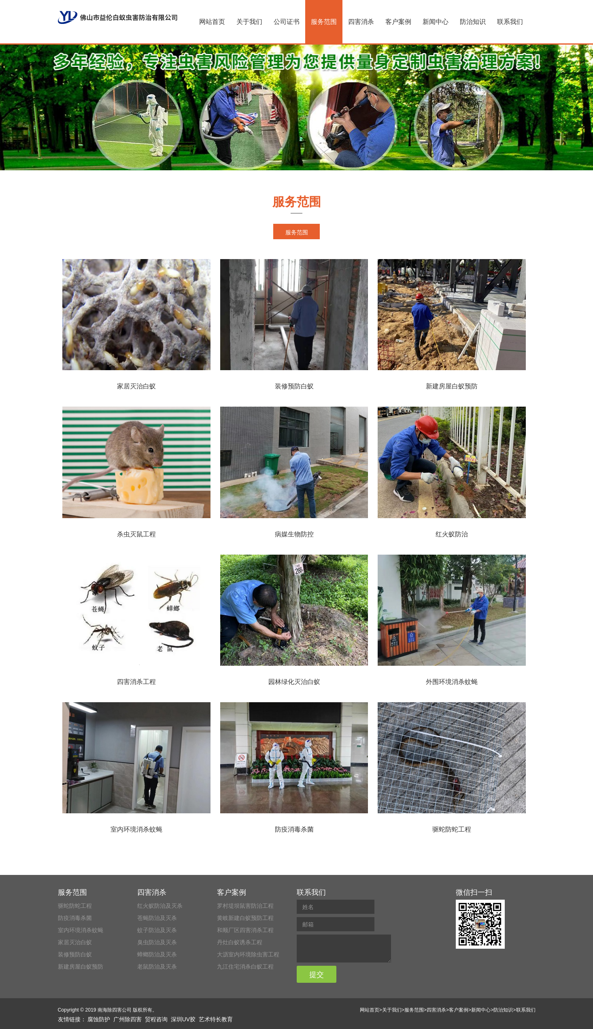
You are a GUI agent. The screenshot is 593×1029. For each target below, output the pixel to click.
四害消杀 (361, 21)
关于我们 (249, 21)
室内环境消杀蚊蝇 (136, 829)
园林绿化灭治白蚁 (294, 681)
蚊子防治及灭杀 (157, 930)
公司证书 (287, 21)
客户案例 (398, 21)
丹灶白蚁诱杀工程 (239, 942)
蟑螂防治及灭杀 (157, 954)
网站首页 (212, 21)
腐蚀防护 (98, 1019)
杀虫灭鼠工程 (136, 534)
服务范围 (324, 21)
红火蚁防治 (452, 534)
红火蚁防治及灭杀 (160, 906)
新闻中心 (435, 21)
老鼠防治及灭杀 (157, 966)
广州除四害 (127, 1019)
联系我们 (510, 21)
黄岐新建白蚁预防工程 (245, 918)
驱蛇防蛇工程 (451, 829)
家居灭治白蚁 (136, 386)
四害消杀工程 (136, 681)
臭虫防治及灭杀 (157, 942)
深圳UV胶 (183, 1019)
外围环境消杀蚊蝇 (452, 681)
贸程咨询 (156, 1019)
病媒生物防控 (294, 534)
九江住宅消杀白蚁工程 (245, 966)
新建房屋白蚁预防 (452, 386)
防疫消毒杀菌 (294, 829)
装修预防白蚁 (294, 386)
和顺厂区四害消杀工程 (245, 930)
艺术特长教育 (216, 1019)
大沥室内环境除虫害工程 (248, 954)
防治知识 (473, 21)
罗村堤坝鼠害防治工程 (245, 906)
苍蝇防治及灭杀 (157, 918)
